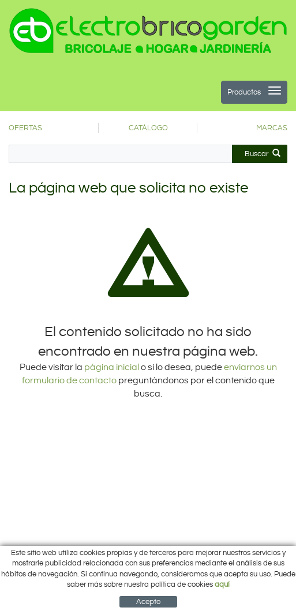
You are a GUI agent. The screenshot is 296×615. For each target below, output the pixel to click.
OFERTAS (25, 128)
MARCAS (271, 128)
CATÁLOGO (148, 128)
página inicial (112, 367)
